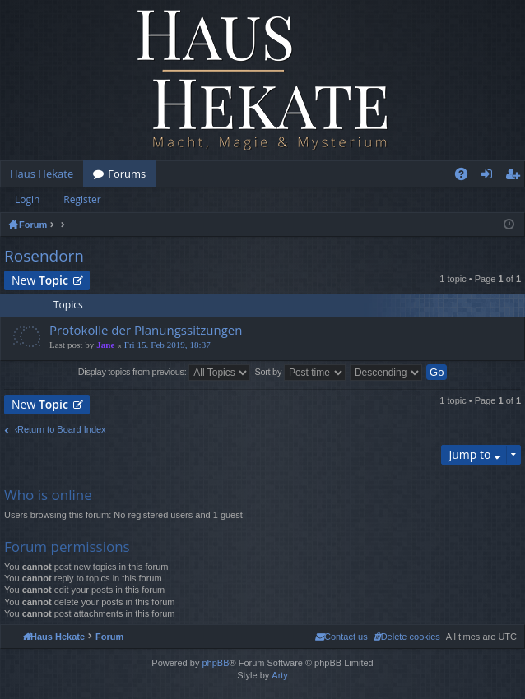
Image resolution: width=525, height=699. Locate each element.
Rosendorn (44, 255)
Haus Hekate (41, 173)
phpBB (215, 663)
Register (81, 199)
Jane (105, 345)
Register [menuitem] (516, 176)
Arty (280, 675)
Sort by (300, 372)
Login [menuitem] (490, 176)
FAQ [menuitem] (466, 176)
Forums (127, 173)
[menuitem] (407, 636)
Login (27, 199)
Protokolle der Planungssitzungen (146, 330)
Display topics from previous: (164, 372)
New (40, 280)
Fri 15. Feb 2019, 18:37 (167, 345)
